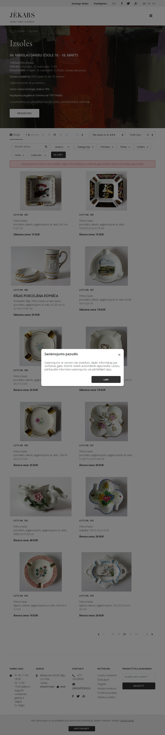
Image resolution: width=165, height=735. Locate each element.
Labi (106, 379)
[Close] (119, 354)
